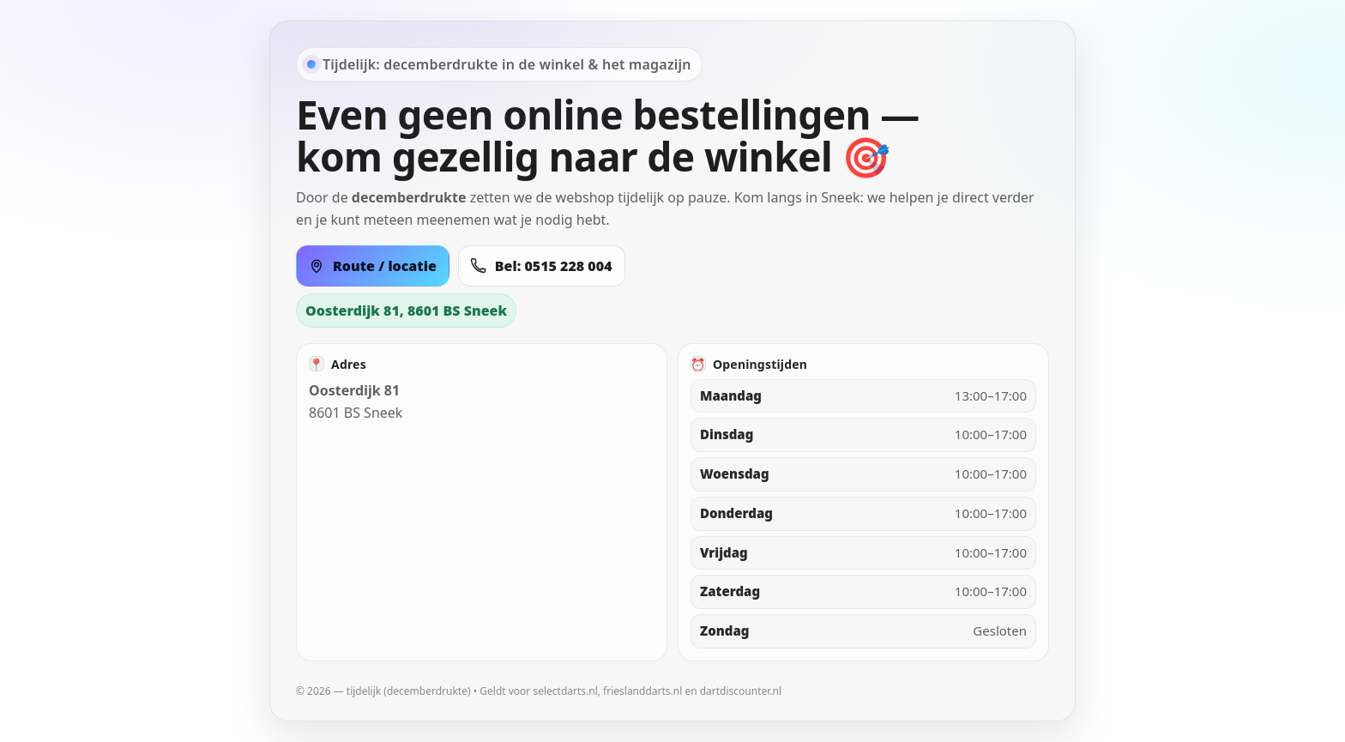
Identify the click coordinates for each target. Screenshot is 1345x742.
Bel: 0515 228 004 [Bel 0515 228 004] (541, 265)
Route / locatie (373, 265)
